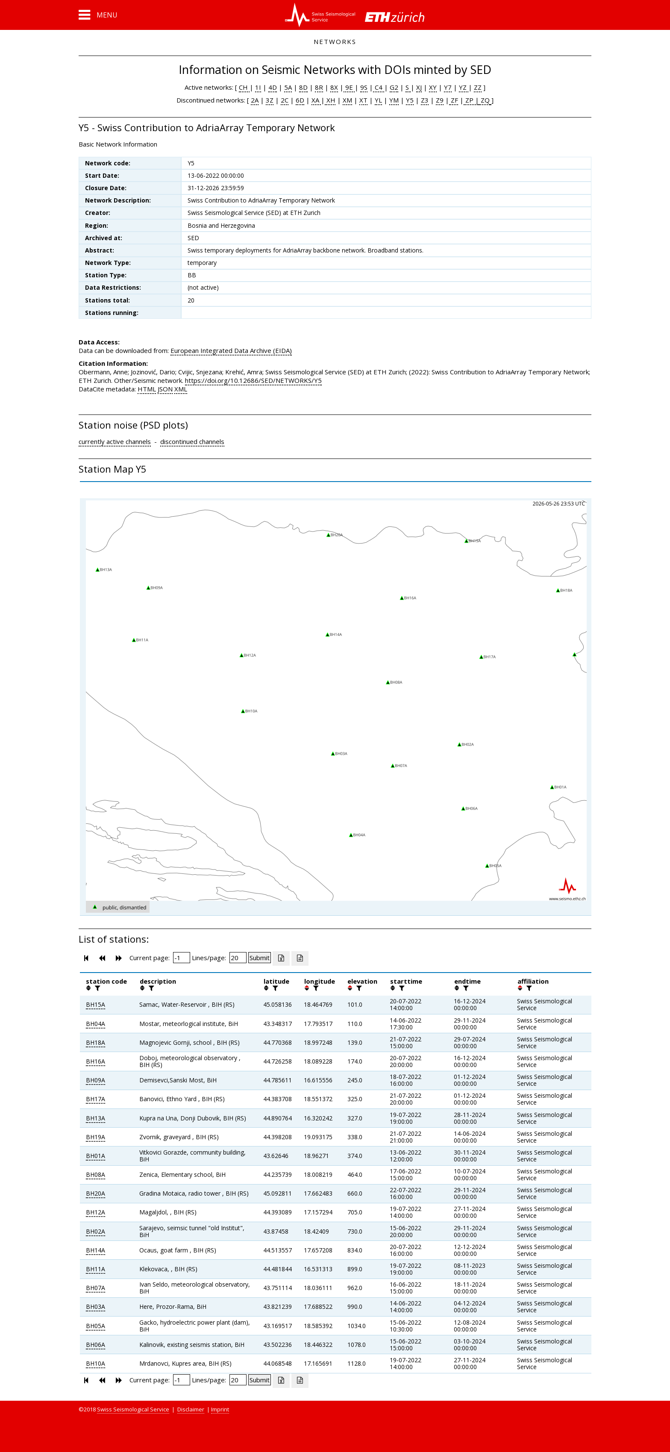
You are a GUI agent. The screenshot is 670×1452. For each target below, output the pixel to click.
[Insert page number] (181, 957)
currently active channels (115, 441)
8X (334, 87)
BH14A (95, 1250)
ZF (453, 100)
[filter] (96, 988)
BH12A (95, 1212)
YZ (463, 87)
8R (319, 87)
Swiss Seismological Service (133, 1409)
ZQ (484, 100)
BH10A (95, 1363)
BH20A (95, 1193)
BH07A (95, 1288)
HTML (147, 389)
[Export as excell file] (281, 958)
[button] (98, 15)
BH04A (95, 1024)
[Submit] (259, 957)
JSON (165, 389)
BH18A (95, 1042)
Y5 (410, 100)
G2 (394, 87)
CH (244, 87)
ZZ (478, 87)
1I (258, 87)
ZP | (471, 100)
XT (363, 100)
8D (303, 87)
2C (284, 100)
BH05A (95, 1326)
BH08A (95, 1174)
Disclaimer (190, 1409)
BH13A (95, 1118)
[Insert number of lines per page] (238, 957)
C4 (378, 87)
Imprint (220, 1409)
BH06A (95, 1344)
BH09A (95, 1080)
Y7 (448, 87)
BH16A (95, 1061)
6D (300, 100)
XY (433, 87)
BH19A (95, 1137)
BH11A (95, 1269)
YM (394, 100)
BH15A (95, 1004)
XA (316, 100)
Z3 (425, 100)
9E (349, 87)
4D (272, 87)
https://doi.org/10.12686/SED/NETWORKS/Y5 (253, 380)
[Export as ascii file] (300, 958)
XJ (419, 87)
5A (288, 87)
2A (255, 100)
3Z (269, 100)
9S (363, 87)
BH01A (95, 1156)
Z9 (440, 100)
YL (378, 100)
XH (330, 100)
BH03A (95, 1306)
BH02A (95, 1231)
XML (180, 389)
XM (347, 100)
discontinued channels (192, 441)
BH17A (95, 1099)
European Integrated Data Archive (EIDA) (231, 350)
